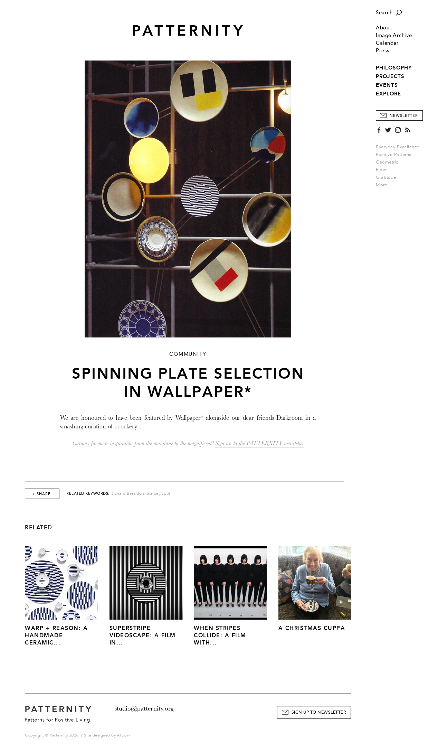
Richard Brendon (127, 493)
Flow (381, 170)
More (384, 185)
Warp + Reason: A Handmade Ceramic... (56, 635)
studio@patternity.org (144, 708)
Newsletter (404, 115)
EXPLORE (388, 94)
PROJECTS (390, 76)
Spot (166, 493)
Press (383, 51)
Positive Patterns (393, 154)
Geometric (387, 162)
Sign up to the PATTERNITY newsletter (259, 443)
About (384, 28)
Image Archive (394, 35)
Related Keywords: (88, 493)
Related (39, 527)
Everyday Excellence (397, 147)
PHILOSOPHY (394, 68)
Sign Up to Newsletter (319, 712)
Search (384, 13)
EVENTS (387, 85)
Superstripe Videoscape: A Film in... (143, 635)
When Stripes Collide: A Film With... (220, 635)
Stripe (153, 493)
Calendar (387, 43)
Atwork (124, 735)
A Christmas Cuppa (311, 628)
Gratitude (386, 177)
